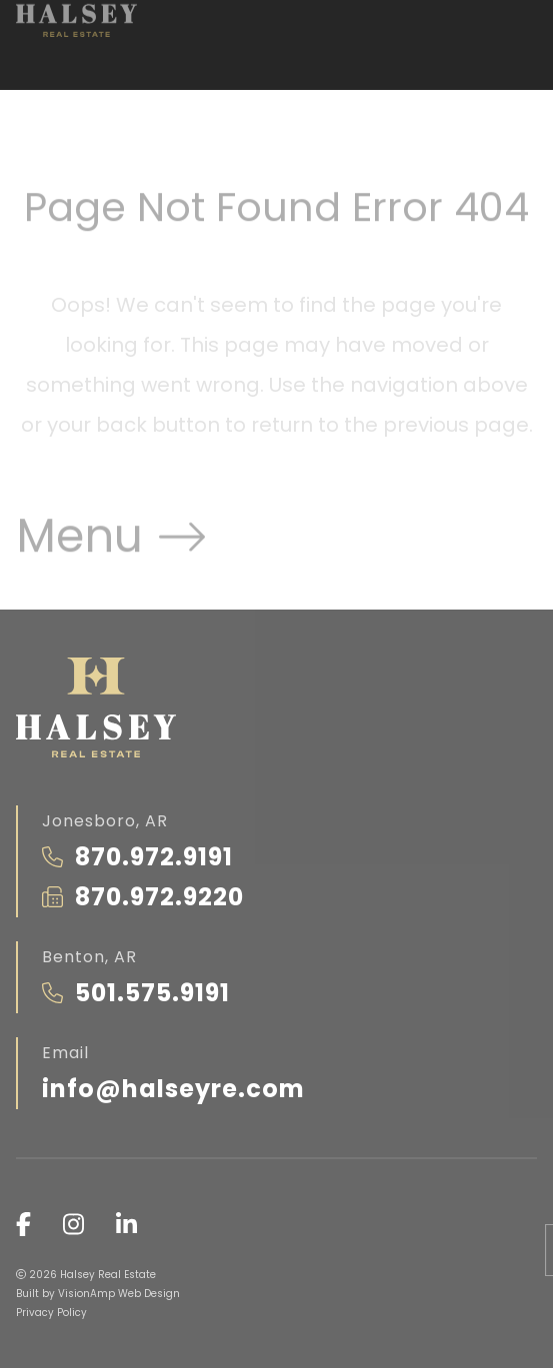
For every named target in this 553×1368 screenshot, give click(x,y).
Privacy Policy (51, 1312)
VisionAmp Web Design (119, 1293)
